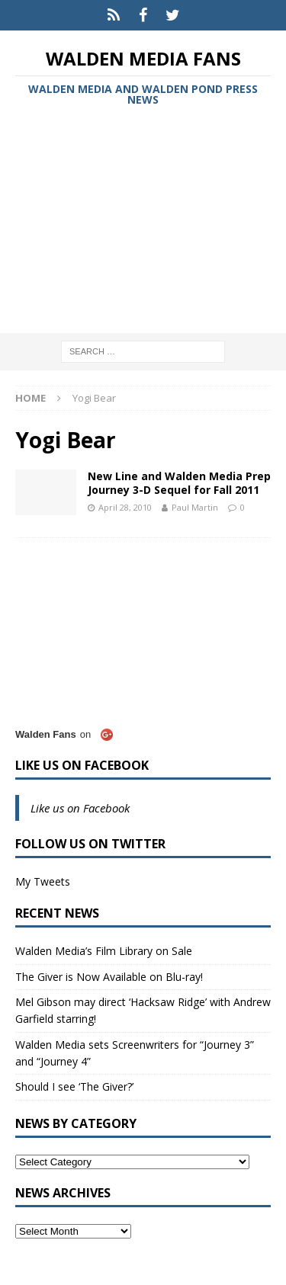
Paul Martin (195, 507)
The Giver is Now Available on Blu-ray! (109, 976)
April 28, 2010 (125, 507)
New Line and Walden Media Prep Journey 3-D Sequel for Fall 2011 (179, 483)
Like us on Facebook (82, 765)
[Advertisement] (143, 222)
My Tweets (42, 881)
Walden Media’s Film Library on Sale (103, 951)
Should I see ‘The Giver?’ (74, 1086)
